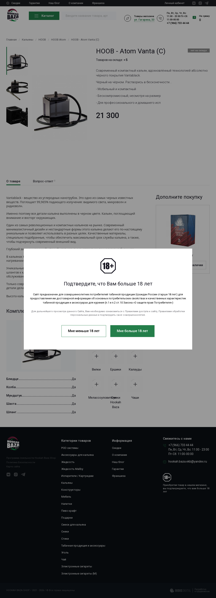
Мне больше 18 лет (132, 331)
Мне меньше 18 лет (84, 331)
